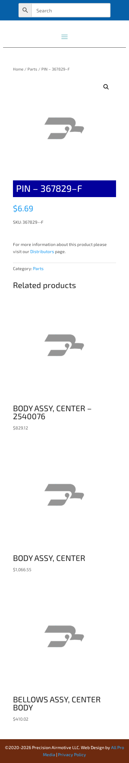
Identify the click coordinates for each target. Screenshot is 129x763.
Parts (32, 69)
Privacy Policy (72, 754)
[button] (106, 87)
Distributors (42, 251)
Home (18, 69)
